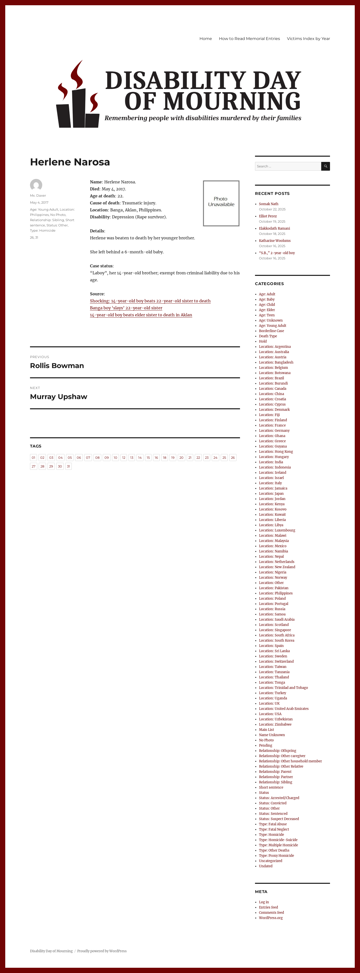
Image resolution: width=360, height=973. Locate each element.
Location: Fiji (269, 415)
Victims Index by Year (308, 38)
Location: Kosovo (272, 509)
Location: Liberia (272, 520)
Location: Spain (271, 646)
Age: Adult (267, 294)
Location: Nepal (271, 556)
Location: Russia (272, 609)
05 (70, 458)
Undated (265, 866)
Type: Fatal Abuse (273, 824)
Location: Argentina (275, 347)
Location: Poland (272, 598)
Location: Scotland (274, 625)
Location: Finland (273, 420)
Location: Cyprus (272, 404)
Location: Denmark (274, 410)
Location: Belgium (273, 368)
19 (172, 458)
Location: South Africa (276, 635)
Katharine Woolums (275, 241)
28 (42, 466)
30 (60, 466)
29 (51, 466)
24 (216, 458)
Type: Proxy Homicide (276, 856)
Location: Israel (271, 478)
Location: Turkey (272, 693)
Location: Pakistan (273, 588)
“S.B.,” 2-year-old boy (277, 253)
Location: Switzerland (276, 661)
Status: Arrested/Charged (279, 798)
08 (97, 458)
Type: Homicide (43, 230)
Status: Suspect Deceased (279, 819)
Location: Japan (271, 493)
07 (88, 458)
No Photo (58, 215)
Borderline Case (271, 331)
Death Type (268, 336)
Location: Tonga (272, 682)
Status (264, 793)
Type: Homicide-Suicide (278, 840)
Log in (264, 902)
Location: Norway (273, 577)
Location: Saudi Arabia (276, 619)
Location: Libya (271, 525)
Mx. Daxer (38, 195)
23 (206, 458)
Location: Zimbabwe (275, 724)
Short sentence (271, 787)
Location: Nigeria (272, 572)
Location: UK (269, 703)
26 (32, 237)
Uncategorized (270, 861)
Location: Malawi (272, 535)
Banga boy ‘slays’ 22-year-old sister (126, 307)
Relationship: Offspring (277, 751)
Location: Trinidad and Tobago (283, 688)
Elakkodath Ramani (274, 228)
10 (115, 458)
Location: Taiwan (272, 667)
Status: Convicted (272, 803)
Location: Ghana (272, 436)
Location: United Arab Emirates (284, 709)
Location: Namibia (273, 551)
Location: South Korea (276, 640)
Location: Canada (272, 389)
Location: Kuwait (272, 514)
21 (190, 458)
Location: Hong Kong (276, 452)
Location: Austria (272, 357)
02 (42, 458)
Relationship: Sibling (47, 220)
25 (224, 458)
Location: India (271, 462)
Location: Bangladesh (276, 362)
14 (140, 458)
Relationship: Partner (276, 777)
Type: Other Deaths (274, 850)
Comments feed (271, 913)
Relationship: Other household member (290, 761)
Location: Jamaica (273, 488)
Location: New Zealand (277, 567)
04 (60, 458)
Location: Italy (270, 483)
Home (206, 38)
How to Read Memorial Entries (249, 38)
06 (79, 458)
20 (182, 458)
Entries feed (268, 907)
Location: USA (270, 714)
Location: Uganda (273, 698)
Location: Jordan (272, 499)
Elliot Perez (268, 216)
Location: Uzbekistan (276, 719)
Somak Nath (268, 204)
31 (36, 237)
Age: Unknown (271, 320)
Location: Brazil (271, 378)
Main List (266, 730)
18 (164, 458)
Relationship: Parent (275, 772)
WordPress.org (271, 918)
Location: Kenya (271, 504)
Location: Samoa (272, 614)
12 (123, 458)
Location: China (271, 394)
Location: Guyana (273, 446)
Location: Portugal (273, 604)
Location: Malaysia (274, 541)
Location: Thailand (274, 677)
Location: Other (271, 583)
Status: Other (57, 225)
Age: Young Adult (44, 209)
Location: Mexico (272, 546)
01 (33, 458)
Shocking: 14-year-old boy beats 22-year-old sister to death (150, 300)
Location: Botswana (274, 373)
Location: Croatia (272, 399)
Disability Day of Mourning (51, 951)
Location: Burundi (273, 383)
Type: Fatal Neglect (274, 829)
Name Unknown (272, 735)
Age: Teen (267, 315)
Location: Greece (272, 441)
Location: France (272, 425)
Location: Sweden (273, 656)
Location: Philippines (276, 593)
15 (148, 458)
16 (156, 458)
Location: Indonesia (275, 467)
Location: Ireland (272, 473)
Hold (263, 341)
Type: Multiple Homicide (278, 845)
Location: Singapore (275, 630)
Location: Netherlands (276, 562)
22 (198, 458)
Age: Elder (267, 310)
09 (106, 458)
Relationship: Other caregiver (282, 756)
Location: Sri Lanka (274, 651)
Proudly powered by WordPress (102, 951)
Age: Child (267, 305)
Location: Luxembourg (277, 530)
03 (51, 458)
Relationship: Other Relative (281, 766)
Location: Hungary (274, 457)
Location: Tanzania (274, 672)
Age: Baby (266, 299)
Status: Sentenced (273, 814)
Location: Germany (274, 431)
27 (34, 466)
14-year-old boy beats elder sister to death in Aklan (141, 314)
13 (131, 458)
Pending (265, 745)
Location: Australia (274, 352)
